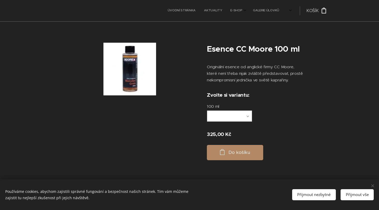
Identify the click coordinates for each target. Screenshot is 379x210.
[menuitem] (238, 10)
